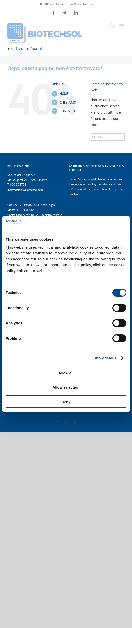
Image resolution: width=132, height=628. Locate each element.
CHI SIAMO (68, 102)
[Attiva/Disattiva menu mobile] (122, 25)
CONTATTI (67, 110)
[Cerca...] (108, 137)
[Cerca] (94, 137)
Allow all (66, 373)
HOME (64, 93)
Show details (105, 358)
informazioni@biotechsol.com (76, 4)
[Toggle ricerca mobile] (112, 25)
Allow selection (66, 387)
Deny (66, 402)
